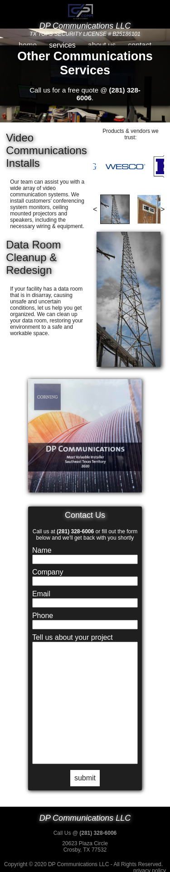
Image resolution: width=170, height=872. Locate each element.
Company (47, 572)
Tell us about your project (72, 637)
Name (42, 550)
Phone (42, 615)
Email (41, 594)
